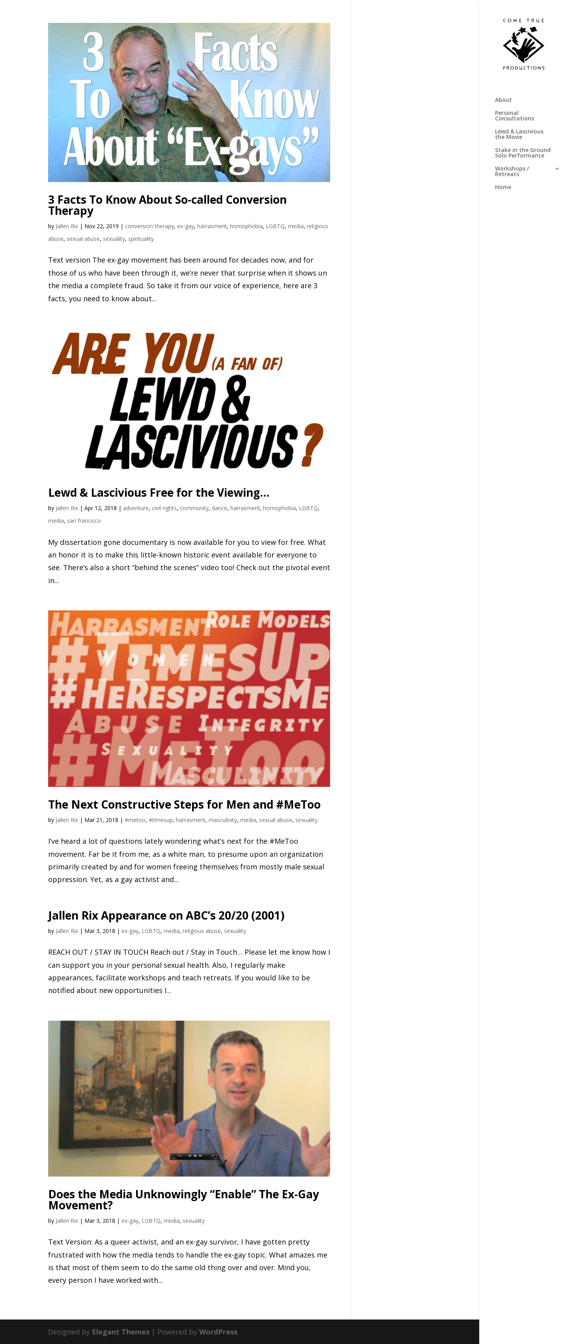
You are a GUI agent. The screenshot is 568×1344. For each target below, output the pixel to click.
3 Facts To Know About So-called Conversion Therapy (167, 205)
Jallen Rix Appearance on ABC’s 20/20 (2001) (166, 915)
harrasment (212, 226)
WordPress (218, 1331)
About (503, 100)
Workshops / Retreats (512, 172)
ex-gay (185, 226)
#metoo (135, 820)
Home (503, 187)
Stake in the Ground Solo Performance (523, 153)
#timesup (161, 820)
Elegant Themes (120, 1331)
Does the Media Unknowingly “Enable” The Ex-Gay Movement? (183, 1199)
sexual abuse (83, 238)
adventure (136, 508)
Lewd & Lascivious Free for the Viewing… (158, 492)
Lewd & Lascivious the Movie (519, 135)
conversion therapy (149, 226)
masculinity (223, 820)
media (296, 226)
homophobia (246, 226)
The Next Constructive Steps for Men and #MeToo (184, 804)
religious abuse (202, 931)
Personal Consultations (514, 116)
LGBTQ (275, 226)
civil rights (164, 508)
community (194, 508)
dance (219, 508)
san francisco (84, 520)
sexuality (114, 238)
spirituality (141, 238)
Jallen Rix (67, 226)
